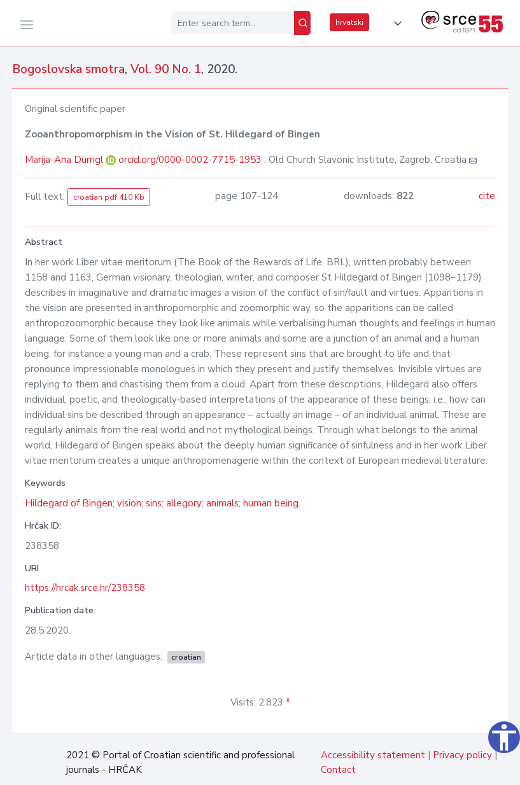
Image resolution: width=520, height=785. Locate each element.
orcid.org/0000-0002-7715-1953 (190, 159)
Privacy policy (462, 755)
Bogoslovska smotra (68, 69)
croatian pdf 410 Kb (108, 197)
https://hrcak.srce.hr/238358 (85, 587)
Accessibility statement (373, 755)
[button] (395, 23)
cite (487, 196)
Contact (338, 769)
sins (154, 503)
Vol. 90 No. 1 (165, 69)
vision (129, 503)
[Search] (302, 23)
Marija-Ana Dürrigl (65, 159)
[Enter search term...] (233, 23)
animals (222, 503)
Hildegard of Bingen (69, 503)
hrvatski (349, 22)
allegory (184, 503)
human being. (271, 503)
